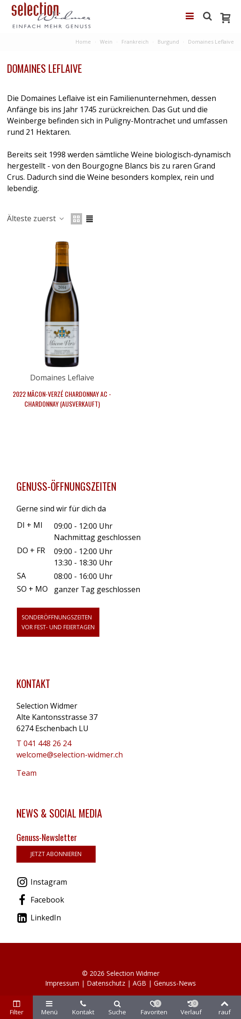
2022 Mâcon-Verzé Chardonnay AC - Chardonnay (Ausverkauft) (62, 399)
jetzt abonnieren (56, 854)
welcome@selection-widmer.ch (69, 754)
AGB (139, 983)
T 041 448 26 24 (43, 743)
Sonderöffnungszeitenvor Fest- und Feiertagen (58, 622)
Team (26, 773)
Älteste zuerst (36, 218)
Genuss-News (175, 983)
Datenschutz (106, 983)
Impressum (62, 983)
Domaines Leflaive (62, 377)
